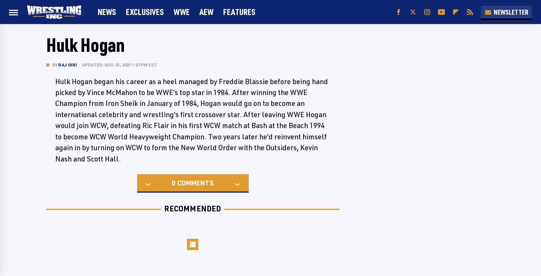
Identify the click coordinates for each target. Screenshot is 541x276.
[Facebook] (398, 12)
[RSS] (470, 12)
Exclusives (145, 12)
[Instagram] (427, 12)
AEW (206, 12)
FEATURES (239, 12)
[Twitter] (413, 12)
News (107, 12)
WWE (182, 12)
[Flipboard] (455, 12)
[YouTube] (441, 12)
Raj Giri (67, 65)
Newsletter (506, 12)
